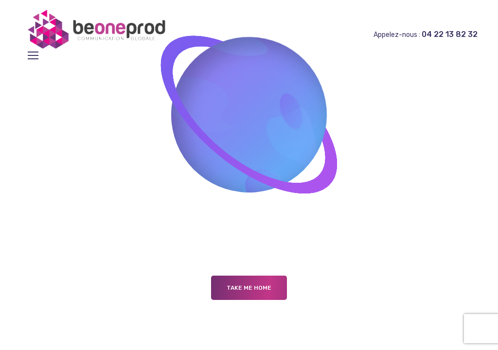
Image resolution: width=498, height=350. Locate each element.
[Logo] (99, 29)
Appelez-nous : (426, 35)
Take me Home (249, 287)
